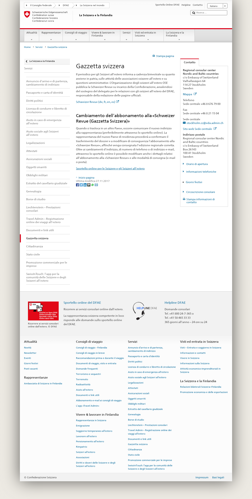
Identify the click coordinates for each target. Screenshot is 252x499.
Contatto (187, 62)
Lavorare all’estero (86, 436)
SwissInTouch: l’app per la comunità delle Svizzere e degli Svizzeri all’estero (150, 467)
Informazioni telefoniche (201, 171)
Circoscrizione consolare (200, 192)
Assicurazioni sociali (138, 393)
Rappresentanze (51, 36)
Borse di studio (136, 419)
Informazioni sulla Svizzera (194, 363)
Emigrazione (83, 425)
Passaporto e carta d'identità (144, 356)
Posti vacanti (31, 368)
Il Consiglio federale (41, 5)
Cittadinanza (135, 449)
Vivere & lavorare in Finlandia (105, 36)
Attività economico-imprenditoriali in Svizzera (200, 370)
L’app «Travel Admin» (87, 405)
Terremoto (82, 379)
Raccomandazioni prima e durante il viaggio (100, 358)
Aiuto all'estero (84, 389)
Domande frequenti (87, 368)
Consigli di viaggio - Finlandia (91, 347)
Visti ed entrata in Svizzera (148, 36)
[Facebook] (78, 184)
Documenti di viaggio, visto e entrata (96, 363)
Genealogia (134, 414)
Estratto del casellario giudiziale (145, 409)
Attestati (133, 388)
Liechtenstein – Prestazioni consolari (147, 425)
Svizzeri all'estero (85, 452)
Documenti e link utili (87, 395)
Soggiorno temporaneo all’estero (94, 431)
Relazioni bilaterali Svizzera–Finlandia (200, 386)
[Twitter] (81, 184)
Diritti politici (135, 361)
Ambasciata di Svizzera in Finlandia (43, 383)
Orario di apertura (197, 164)
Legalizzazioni (135, 382)
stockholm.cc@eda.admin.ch (205, 123)
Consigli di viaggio (76, 36)
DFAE (66, 5)
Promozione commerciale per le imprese (150, 460)
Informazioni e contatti (193, 352)
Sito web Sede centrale (200, 128)
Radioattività (83, 384)
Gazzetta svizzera (138, 444)
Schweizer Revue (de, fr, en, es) (97, 101)
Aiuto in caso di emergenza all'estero (148, 372)
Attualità (31, 36)
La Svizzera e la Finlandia (179, 36)
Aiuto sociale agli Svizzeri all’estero (147, 377)
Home (27, 47)
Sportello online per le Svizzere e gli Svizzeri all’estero (110, 168)
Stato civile (134, 454)
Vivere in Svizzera (189, 358)
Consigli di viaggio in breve (90, 352)
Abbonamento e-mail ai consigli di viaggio (98, 400)
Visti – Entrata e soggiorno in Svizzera (200, 347)
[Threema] (89, 184)
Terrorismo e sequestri (88, 374)
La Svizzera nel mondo (92, 5)
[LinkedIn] (85, 184)
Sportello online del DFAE (82, 302)
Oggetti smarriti (137, 398)
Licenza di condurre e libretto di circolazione (152, 366)
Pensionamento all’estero (90, 441)
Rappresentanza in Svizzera (91, 420)
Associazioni (82, 457)
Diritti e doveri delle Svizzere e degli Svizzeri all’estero (95, 464)
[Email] (96, 184)
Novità (27, 347)
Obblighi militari (136, 403)
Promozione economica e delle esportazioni (204, 392)
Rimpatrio (81, 446)
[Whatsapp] (93, 184)
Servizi (126, 36)
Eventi (27, 358)
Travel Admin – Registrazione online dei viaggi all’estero (149, 432)
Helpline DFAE (175, 302)
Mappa (190, 94)
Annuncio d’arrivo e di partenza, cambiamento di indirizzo (145, 349)
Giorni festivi (194, 182)
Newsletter (30, 352)
